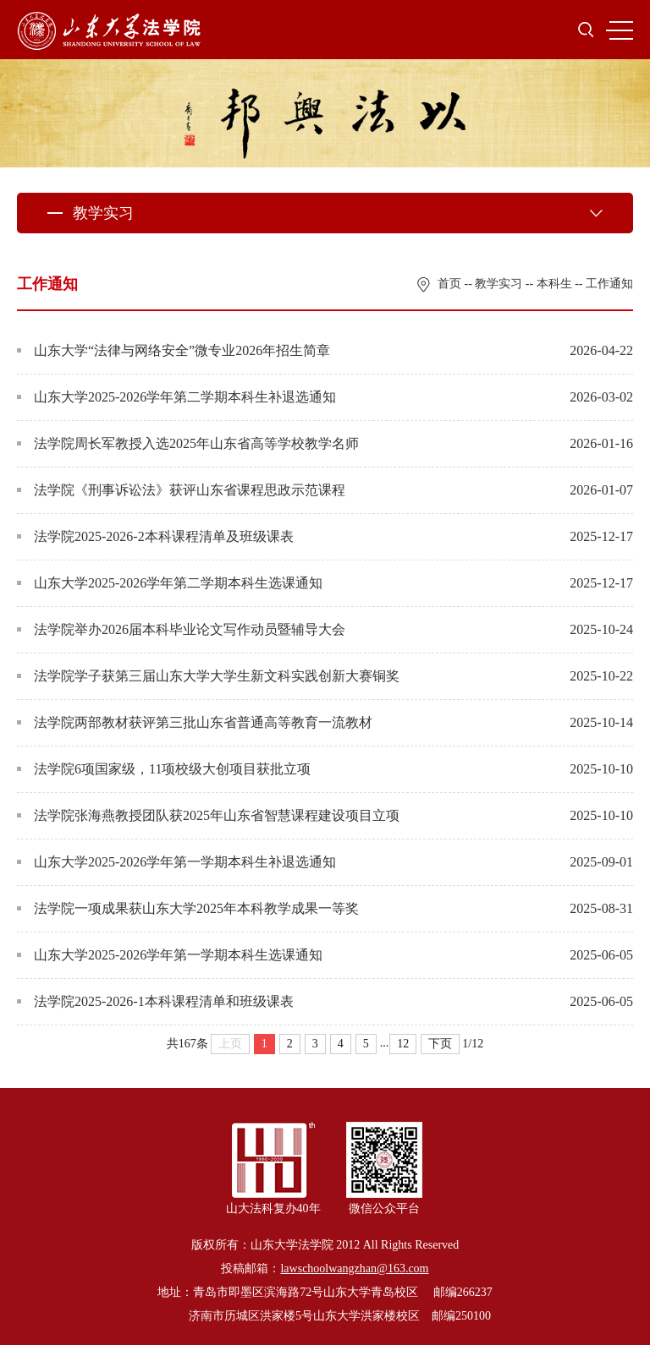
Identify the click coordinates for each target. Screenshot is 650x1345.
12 (403, 1043)
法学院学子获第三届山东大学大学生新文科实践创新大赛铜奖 (208, 676)
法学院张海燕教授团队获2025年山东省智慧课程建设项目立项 (208, 815)
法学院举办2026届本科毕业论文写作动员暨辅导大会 (181, 629)
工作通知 (609, 283)
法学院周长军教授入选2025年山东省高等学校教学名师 (188, 443)
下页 (440, 1043)
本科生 (554, 283)
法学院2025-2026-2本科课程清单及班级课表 (155, 536)
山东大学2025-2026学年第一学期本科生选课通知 (169, 955)
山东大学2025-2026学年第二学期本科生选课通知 (169, 583)
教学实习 (498, 283)
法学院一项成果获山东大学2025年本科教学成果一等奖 (188, 908)
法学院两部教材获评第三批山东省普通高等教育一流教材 (194, 722)
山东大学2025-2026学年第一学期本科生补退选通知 (176, 862)
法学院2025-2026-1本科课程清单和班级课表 (155, 1001)
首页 (449, 283)
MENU (619, 30)
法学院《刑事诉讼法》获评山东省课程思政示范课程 (181, 490)
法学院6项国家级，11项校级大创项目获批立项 (164, 769)
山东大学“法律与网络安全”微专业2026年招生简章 (173, 350)
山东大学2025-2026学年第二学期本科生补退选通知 (176, 397)
